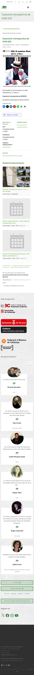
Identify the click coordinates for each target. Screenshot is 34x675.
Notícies (20, 593)
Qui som (7, 593)
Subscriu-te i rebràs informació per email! (17, 601)
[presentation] (16, 177)
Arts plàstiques (7, 147)
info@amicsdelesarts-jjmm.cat (22, 280)
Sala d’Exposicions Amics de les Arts (12, 155)
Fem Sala (17, 582)
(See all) (23, 225)
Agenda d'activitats (17, 588)
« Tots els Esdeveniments (11, 29)
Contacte (26, 593)
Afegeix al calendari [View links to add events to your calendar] (12, 115)
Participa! (13, 593)
